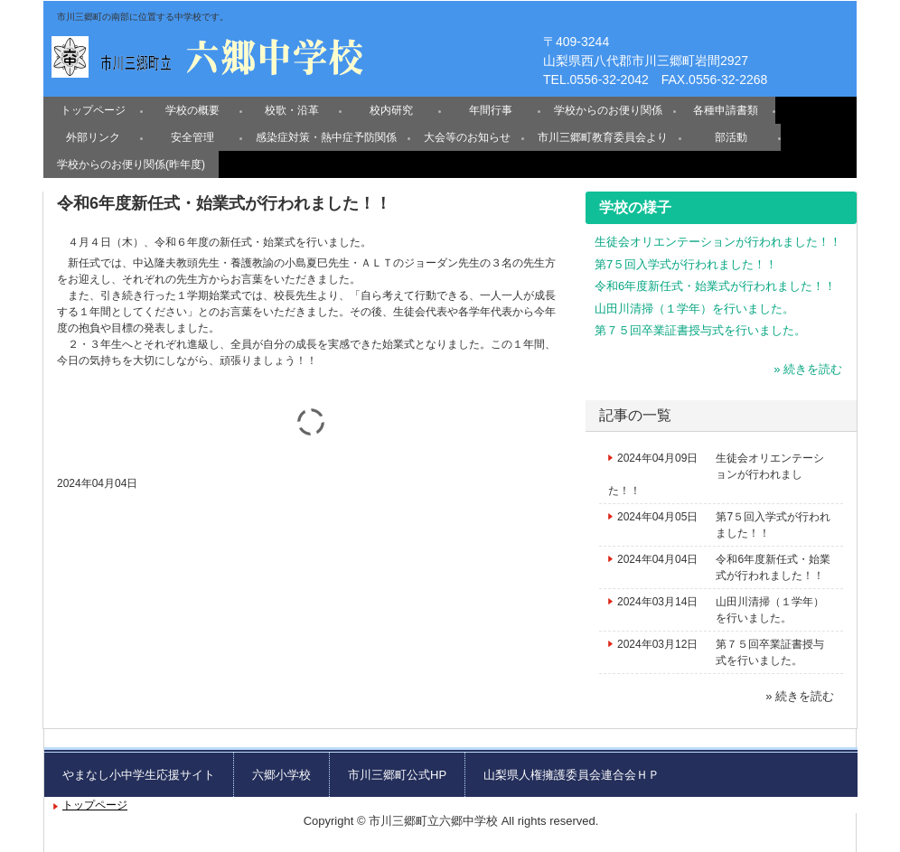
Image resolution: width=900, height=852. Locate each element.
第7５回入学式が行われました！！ (686, 264)
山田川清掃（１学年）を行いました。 (694, 308)
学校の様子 (635, 207)
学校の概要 (192, 110)
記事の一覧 (635, 415)
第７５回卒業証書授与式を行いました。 (700, 330)
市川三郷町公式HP (397, 775)
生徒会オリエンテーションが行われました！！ (718, 241)
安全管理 (192, 137)
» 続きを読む (807, 369)
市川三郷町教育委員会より (603, 137)
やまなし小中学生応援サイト (138, 775)
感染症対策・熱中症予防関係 (326, 137)
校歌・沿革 (292, 110)
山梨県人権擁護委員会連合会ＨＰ (571, 775)
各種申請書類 (725, 110)
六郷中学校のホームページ (209, 53)
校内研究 (391, 110)
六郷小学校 (281, 775)
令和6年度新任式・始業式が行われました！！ (715, 286)
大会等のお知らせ (467, 137)
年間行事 (490, 110)
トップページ (93, 110)
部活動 (731, 137)
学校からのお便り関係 (608, 110)
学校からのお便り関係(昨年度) (131, 164)
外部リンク (93, 137)
